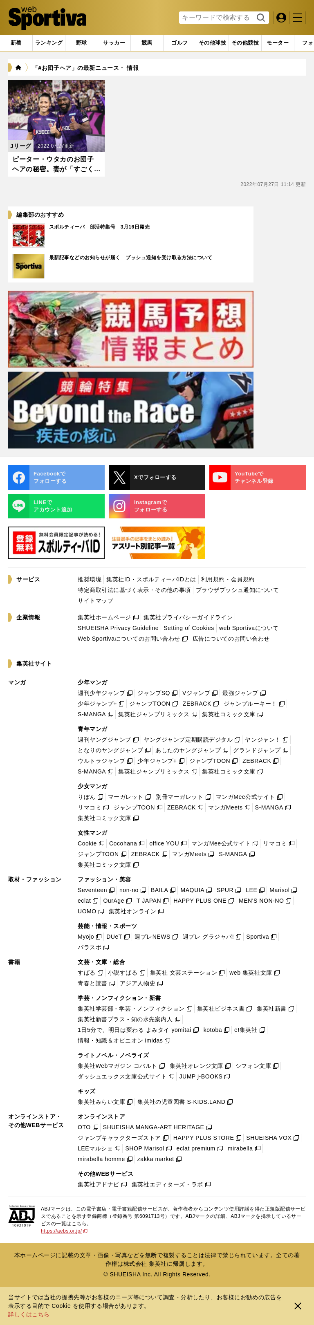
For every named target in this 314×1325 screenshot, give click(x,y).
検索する (260, 18)
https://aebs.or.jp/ (64, 1231)
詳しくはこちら (29, 1314)
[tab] (81, 43)
